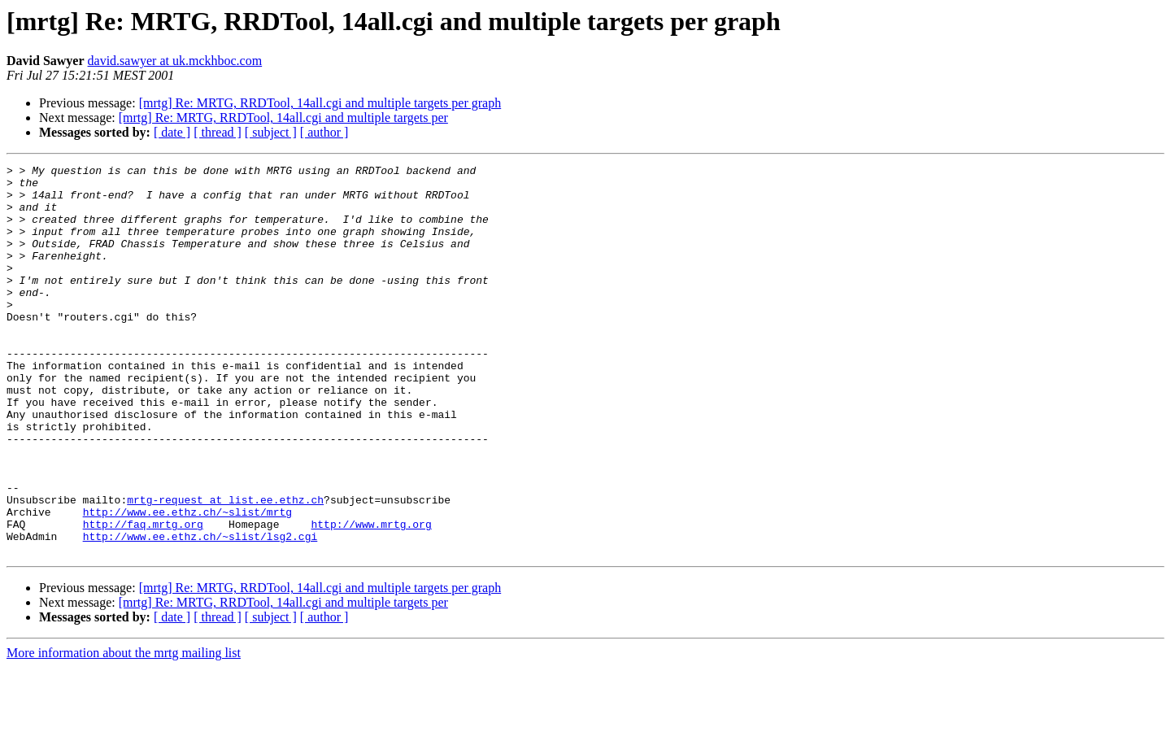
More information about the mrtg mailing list (124, 731)
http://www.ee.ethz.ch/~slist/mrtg (187, 582)
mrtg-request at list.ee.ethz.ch (225, 567)
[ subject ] (271, 132)
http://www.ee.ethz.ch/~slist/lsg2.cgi (200, 611)
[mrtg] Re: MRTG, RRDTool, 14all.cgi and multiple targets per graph (320, 103)
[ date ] (172, 132)
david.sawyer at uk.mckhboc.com (175, 61)
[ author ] (324, 132)
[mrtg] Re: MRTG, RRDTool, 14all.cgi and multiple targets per (283, 117)
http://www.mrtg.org (371, 597)
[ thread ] (218, 132)
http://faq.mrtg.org (143, 597)
